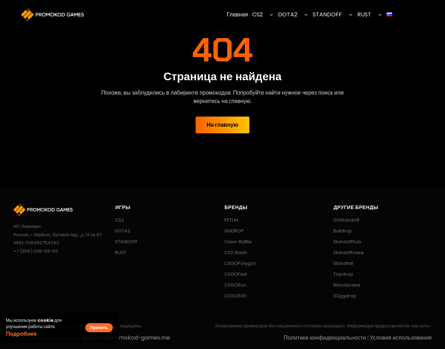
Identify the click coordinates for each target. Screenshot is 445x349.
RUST (364, 14)
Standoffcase (345, 252)
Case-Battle (235, 241)
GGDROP (231, 231)
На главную (223, 125)
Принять (99, 328)
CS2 (257, 14)
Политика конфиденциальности (325, 338)
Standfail (340, 263)
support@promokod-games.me (125, 338)
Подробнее (21, 334)
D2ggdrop (342, 295)
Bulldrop (339, 231)
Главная (237, 14)
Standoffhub (344, 241)
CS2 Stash (232, 252)
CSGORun (232, 285)
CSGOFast (232, 274)
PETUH (228, 220)
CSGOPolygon (237, 263)
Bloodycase (343, 285)
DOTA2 (287, 14)
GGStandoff (343, 220)
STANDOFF (327, 14)
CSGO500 (232, 295)
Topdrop (340, 274)
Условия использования (401, 338)
